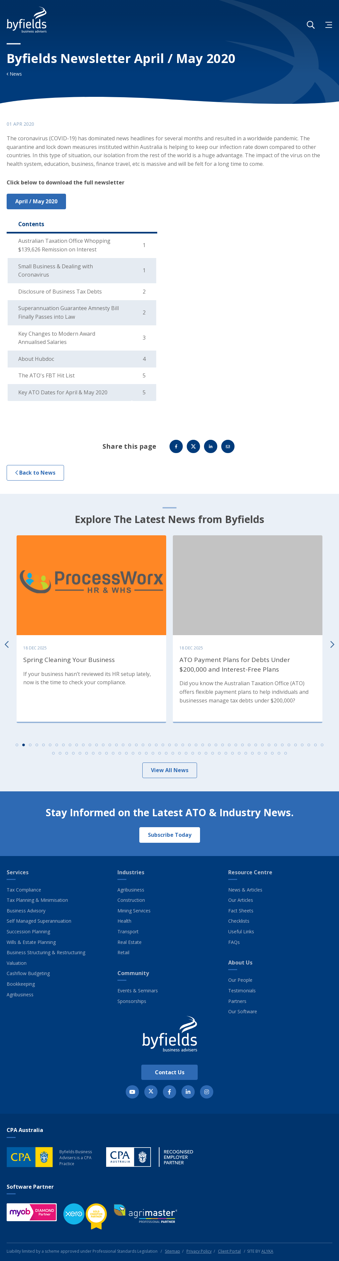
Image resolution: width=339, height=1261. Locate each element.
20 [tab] (143, 746)
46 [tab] (315, 746)
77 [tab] (245, 755)
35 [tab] (242, 746)
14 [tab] (103, 746)
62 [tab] (146, 755)
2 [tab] (23, 746)
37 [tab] (255, 746)
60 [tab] (133, 755)
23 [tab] (163, 746)
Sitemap (172, 1251)
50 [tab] (66, 755)
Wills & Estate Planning (31, 942)
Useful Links (241, 931)
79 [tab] (259, 755)
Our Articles (240, 900)
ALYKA (267, 1251)
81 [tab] (272, 755)
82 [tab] (279, 755)
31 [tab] (216, 746)
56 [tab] (106, 755)
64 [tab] (159, 755)
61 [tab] (139, 755)
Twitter (193, 448)
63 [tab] (153, 755)
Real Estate (129, 942)
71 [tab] (206, 755)
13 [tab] (96, 746)
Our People (240, 980)
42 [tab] (289, 746)
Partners (237, 1001)
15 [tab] (109, 746)
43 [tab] (295, 746)
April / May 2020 (36, 201)
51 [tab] (73, 755)
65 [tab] (166, 755)
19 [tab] (136, 746)
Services (18, 872)
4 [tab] (36, 746)
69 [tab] (192, 755)
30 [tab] (209, 746)
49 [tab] (60, 755)
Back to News (35, 474)
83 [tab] (285, 755)
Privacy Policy (199, 1251)
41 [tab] (282, 746)
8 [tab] (63, 746)
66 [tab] (172, 755)
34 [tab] (236, 746)
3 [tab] (30, 746)
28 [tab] (196, 746)
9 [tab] (70, 746)
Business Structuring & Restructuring (46, 952)
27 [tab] (189, 746)
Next (332, 645)
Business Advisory (26, 910)
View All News (169, 771)
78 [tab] (252, 755)
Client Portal (229, 1251)
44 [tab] (302, 746)
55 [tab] (100, 755)
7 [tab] (56, 746)
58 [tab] (119, 755)
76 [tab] (239, 755)
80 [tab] (265, 755)
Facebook (176, 448)
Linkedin (210, 448)
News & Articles (245, 890)
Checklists (238, 921)
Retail (123, 952)
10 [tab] (76, 746)
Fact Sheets (240, 910)
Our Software (242, 1011)
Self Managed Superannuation (39, 921)
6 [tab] (50, 746)
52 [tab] (80, 755)
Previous (6, 645)
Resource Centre (250, 872)
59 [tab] (126, 755)
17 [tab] (123, 746)
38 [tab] (262, 746)
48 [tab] (53, 755)
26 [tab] (182, 746)
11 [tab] (83, 746)
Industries (130, 872)
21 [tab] (149, 746)
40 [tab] (275, 746)
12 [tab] (90, 746)
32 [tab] (222, 746)
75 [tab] (232, 755)
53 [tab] (86, 755)
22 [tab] (156, 746)
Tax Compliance (24, 890)
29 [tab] (202, 746)
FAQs (234, 942)
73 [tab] (219, 755)
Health (124, 921)
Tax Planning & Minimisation (37, 900)
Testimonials (242, 990)
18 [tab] (129, 746)
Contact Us (169, 1072)
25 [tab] (176, 746)
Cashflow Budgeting (28, 973)
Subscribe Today (169, 834)
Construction (131, 900)
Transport (128, 931)
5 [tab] (43, 746)
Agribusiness (20, 994)
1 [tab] (17, 746)
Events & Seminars (137, 990)
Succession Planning (28, 931)
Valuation (17, 963)
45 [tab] (308, 746)
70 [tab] (199, 755)
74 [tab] (226, 755)
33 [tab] (229, 746)
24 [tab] (169, 746)
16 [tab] (116, 746)
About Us (240, 962)
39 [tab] (269, 746)
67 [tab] (179, 755)
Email (228, 448)
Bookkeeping (21, 984)
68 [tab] (186, 755)
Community (133, 973)
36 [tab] (249, 746)
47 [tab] (322, 746)
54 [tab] (93, 755)
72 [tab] (212, 755)
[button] (311, 25)
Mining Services (134, 910)
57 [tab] (113, 755)
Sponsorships (131, 1001)
